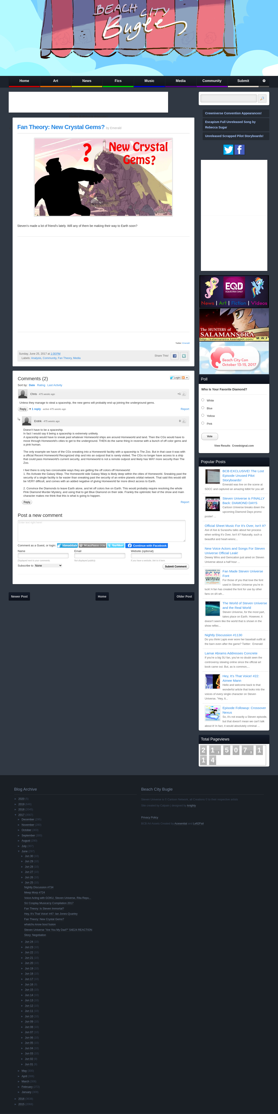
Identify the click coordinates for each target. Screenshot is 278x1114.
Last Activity (54, 385)
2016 (21, 1098)
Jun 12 (29, 1005)
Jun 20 (29, 963)
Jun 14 (29, 995)
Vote (209, 436)
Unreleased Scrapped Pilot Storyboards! (234, 136)
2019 (21, 804)
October (26, 830)
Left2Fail (198, 823)
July (24, 846)
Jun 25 (29, 882)
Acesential (180, 823)
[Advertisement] (88, 102)
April (24, 1076)
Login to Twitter (115, 545)
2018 (21, 809)
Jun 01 (29, 1064)
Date (32, 385)
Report (185, 409)
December (28, 819)
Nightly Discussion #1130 (223, 635)
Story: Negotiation (35, 935)
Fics (118, 81)
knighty (191, 805)
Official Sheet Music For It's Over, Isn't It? (235, 526)
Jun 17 (29, 979)
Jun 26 (29, 877)
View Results (222, 445)
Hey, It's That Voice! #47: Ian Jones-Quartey (51, 913)
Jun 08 (29, 1027)
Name (21, 551)
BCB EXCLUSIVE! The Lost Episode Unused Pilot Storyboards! (243, 475)
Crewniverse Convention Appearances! (233, 113)
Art (55, 81)
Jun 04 (29, 1048)
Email (77, 551)
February (27, 1086)
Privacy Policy (149, 817)
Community (212, 81)
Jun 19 (29, 968)
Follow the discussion (185, 378)
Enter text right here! (101, 531)
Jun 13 (29, 1000)
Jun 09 (29, 1021)
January (26, 1092)
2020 (21, 798)
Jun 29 (29, 861)
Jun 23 (29, 947)
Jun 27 (29, 871)
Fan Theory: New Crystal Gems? (61, 127)
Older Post (184, 596)
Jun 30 (29, 856)
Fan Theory (65, 358)
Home (24, 81)
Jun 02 (29, 1058)
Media (180, 81)
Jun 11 (29, 1010)
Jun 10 (29, 1016)
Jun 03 (29, 1053)
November (28, 824)
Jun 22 (29, 952)
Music (149, 81)
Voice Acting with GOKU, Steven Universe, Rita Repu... (57, 897)
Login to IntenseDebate (67, 545)
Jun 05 (29, 1042)
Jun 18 (29, 973)
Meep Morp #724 (34, 892)
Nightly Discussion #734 (38, 887)
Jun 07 (29, 1032)
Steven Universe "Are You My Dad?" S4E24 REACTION (58, 929)
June (25, 851)
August (26, 840)
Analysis (36, 358)
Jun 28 (29, 866)
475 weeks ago (47, 394)
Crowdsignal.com (243, 445)
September (28, 835)
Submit (243, 81)
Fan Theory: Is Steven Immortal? (44, 908)
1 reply (37, 409)
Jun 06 (29, 1037)
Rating (41, 385)
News (86, 81)
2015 (21, 1104)
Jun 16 (29, 984)
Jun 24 (29, 941)
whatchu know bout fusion (40, 924)
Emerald (186, 343)
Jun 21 (29, 957)
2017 (21, 814)
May (24, 1070)
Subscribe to (40, 565)
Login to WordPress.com (92, 545)
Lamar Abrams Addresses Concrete (231, 653)
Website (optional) (142, 551)
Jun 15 (29, 989)
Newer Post (19, 596)
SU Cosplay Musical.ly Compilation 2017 (49, 903)
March (25, 1081)
